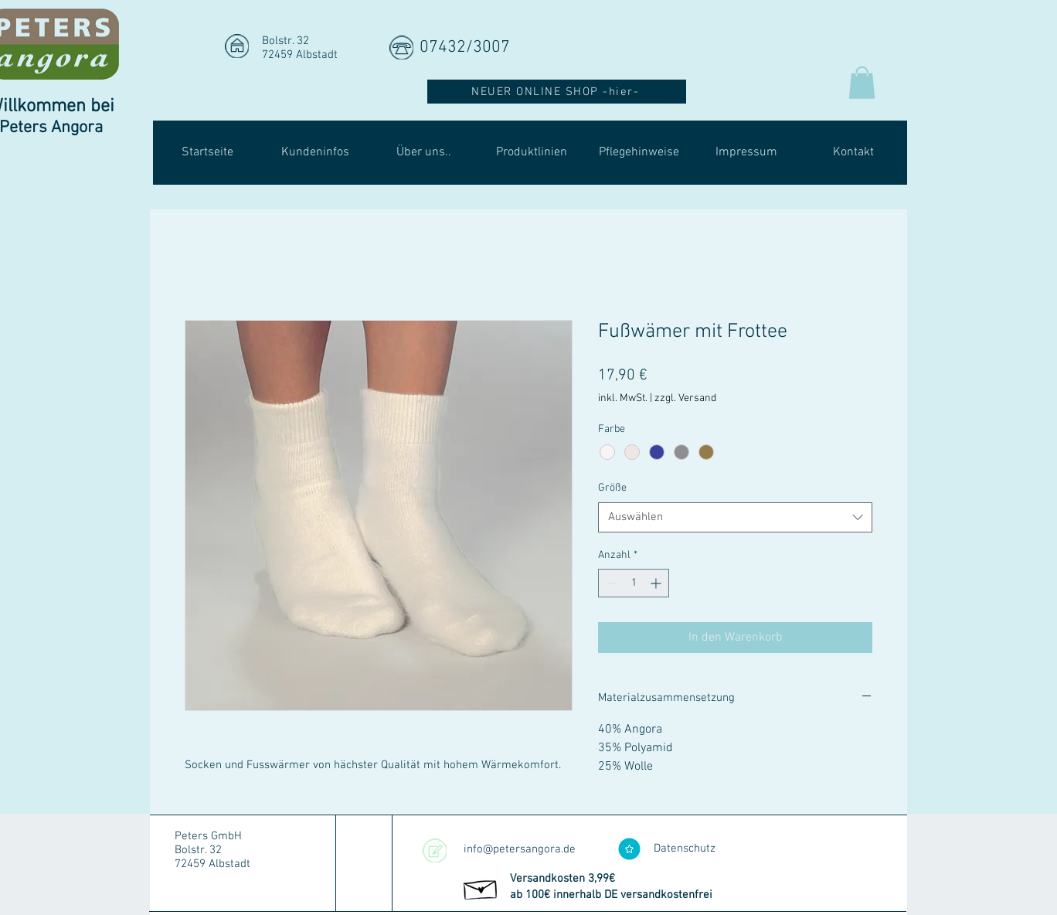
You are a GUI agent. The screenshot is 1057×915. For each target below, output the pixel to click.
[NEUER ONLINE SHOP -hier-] (556, 92)
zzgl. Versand (685, 398)
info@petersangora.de (520, 849)
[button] (861, 82)
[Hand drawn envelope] (481, 887)
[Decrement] (610, 583)
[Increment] (657, 583)
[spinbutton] (633, 583)
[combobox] (735, 517)
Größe (612, 488)
